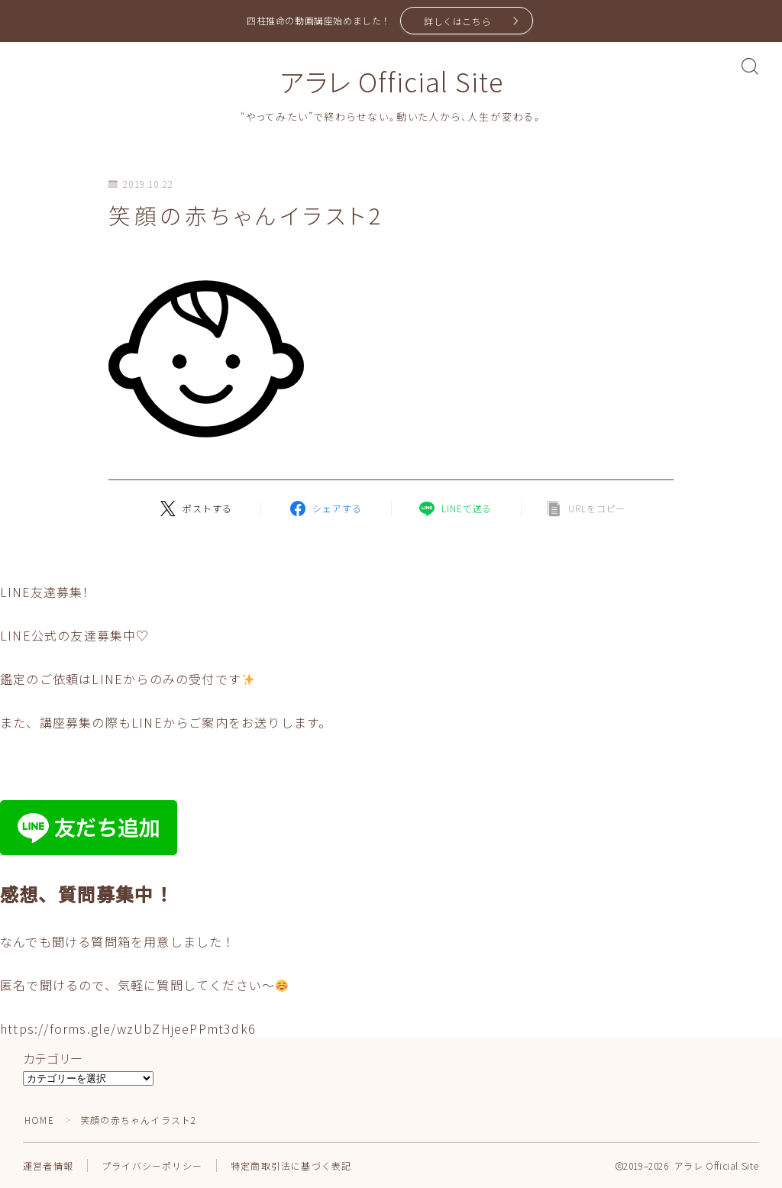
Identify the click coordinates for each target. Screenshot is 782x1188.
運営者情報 (48, 1165)
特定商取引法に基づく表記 (291, 1165)
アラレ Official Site (391, 81)
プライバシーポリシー (152, 1165)
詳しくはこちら (457, 21)
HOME (39, 1119)
